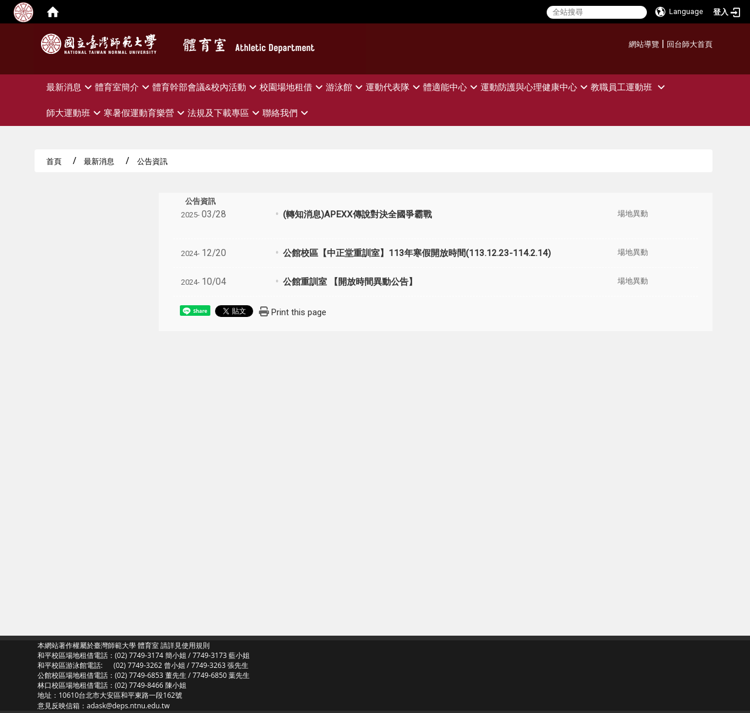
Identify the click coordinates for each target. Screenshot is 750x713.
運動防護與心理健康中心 (535, 87)
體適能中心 (451, 87)
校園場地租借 (293, 87)
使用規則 (196, 645)
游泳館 (346, 87)
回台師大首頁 (689, 44)
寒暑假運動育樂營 (146, 113)
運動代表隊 (394, 87)
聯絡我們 (286, 113)
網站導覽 (644, 44)
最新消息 (70, 87)
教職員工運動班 (629, 87)
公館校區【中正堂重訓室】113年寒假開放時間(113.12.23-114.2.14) (417, 253)
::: (624, 42)
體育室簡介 (123, 87)
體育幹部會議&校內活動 (206, 87)
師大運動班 (75, 113)
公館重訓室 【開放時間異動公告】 (350, 282)
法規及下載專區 (225, 113)
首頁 (54, 161)
